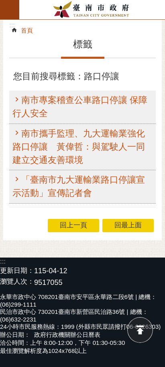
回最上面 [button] (128, 225)
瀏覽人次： (17, 281)
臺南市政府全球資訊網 (92, 9)
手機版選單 (9, 9)
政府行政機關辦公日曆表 (67, 334)
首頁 (27, 30)
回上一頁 (73, 225)
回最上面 (140, 330)
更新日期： (17, 270)
